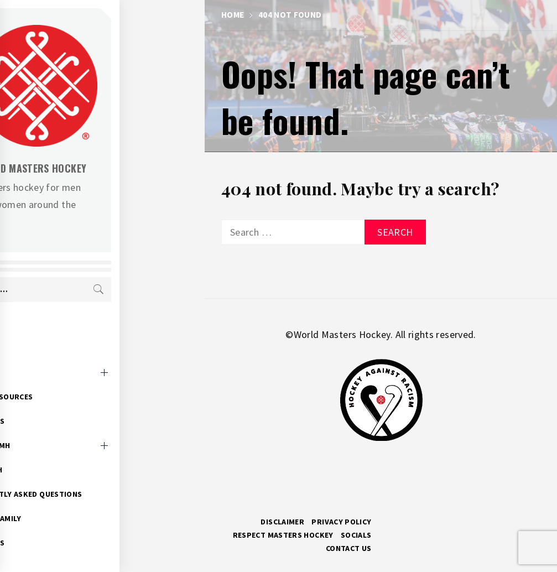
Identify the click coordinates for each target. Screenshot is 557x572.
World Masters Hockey (116, 168)
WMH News (70, 404)
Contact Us (349, 548)
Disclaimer (282, 522)
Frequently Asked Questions (108, 477)
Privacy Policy (341, 522)
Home (60, 331)
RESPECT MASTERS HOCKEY (283, 535)
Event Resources (84, 379)
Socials (356, 535)
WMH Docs (70, 526)
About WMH (72, 428)
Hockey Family (78, 501)
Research (68, 452)
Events (63, 355)
